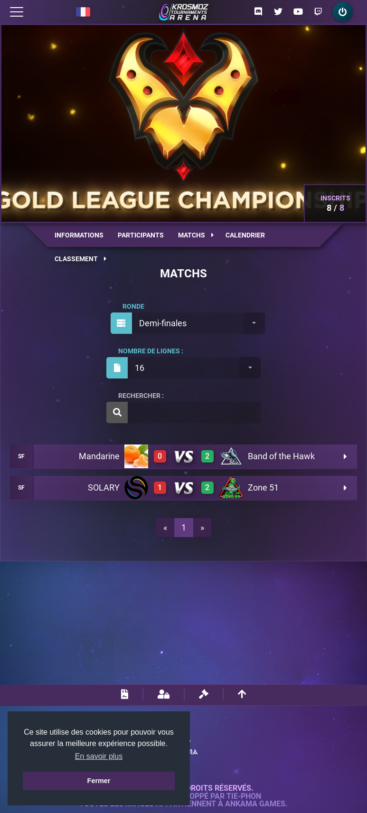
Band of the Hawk (281, 456)
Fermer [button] (99, 781)
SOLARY (104, 487)
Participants (141, 235)
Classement (80, 259)
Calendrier (245, 235)
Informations (79, 235)
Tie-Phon (243, 796)
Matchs (196, 235)
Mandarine (99, 456)
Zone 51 (263, 487)
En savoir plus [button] (99, 756)
